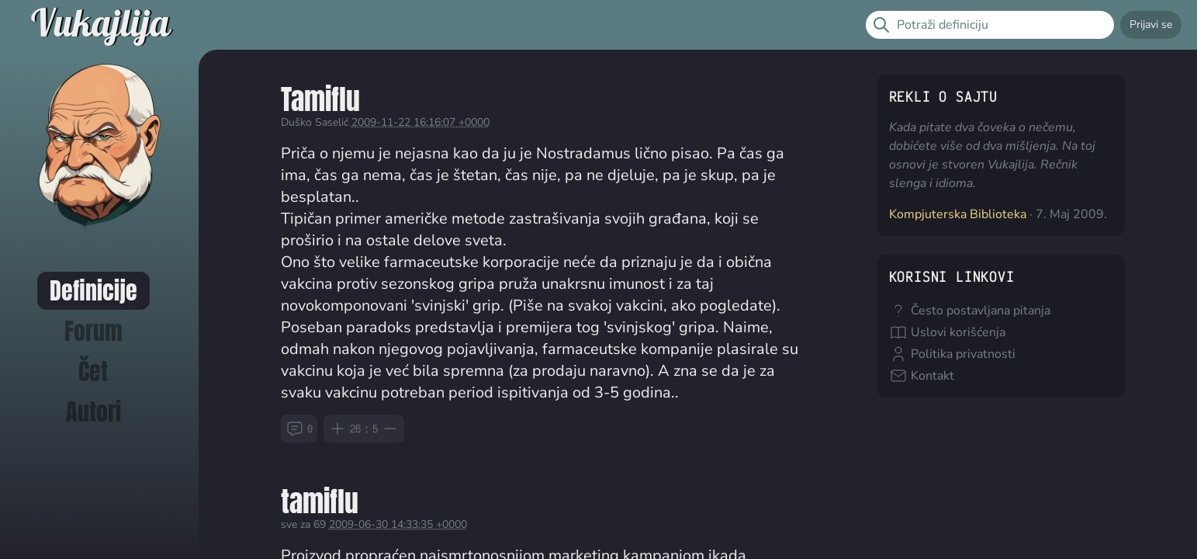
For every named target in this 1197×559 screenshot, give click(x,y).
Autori (93, 412)
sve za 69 (303, 524)
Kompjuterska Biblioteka (957, 214)
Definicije (93, 291)
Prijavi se (1151, 24)
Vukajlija (100, 25)
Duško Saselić (314, 122)
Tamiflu (320, 99)
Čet (93, 371)
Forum (93, 331)
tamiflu (319, 501)
